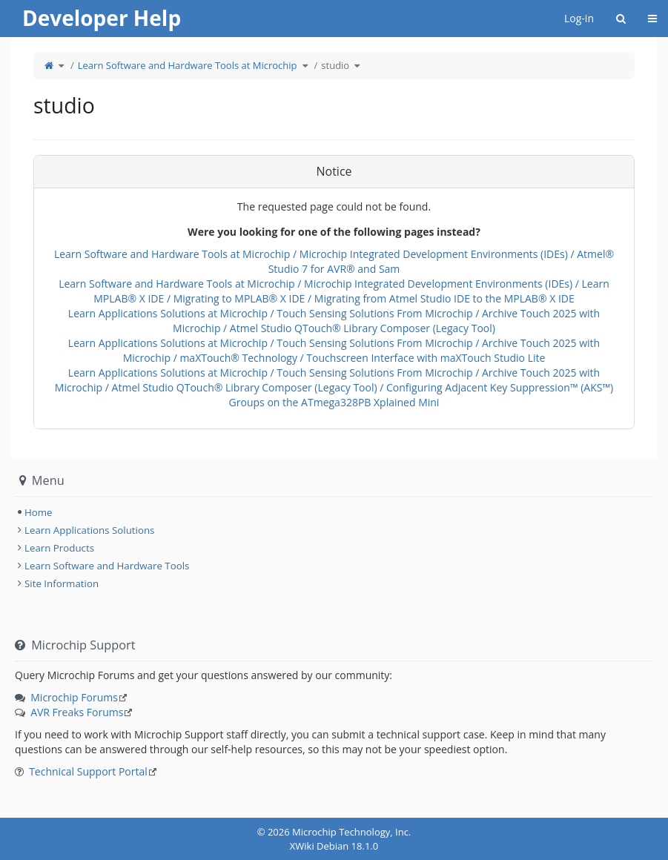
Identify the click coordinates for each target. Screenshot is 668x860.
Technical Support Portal (88, 771)
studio (335, 65)
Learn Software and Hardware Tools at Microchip (187, 65)
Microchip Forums (74, 697)
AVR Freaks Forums (76, 712)
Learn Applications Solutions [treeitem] (89, 530)
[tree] (334, 512)
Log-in (579, 18)
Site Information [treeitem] (61, 583)
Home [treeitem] (38, 512)
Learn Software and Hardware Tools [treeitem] (106, 565)
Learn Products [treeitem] (59, 548)
